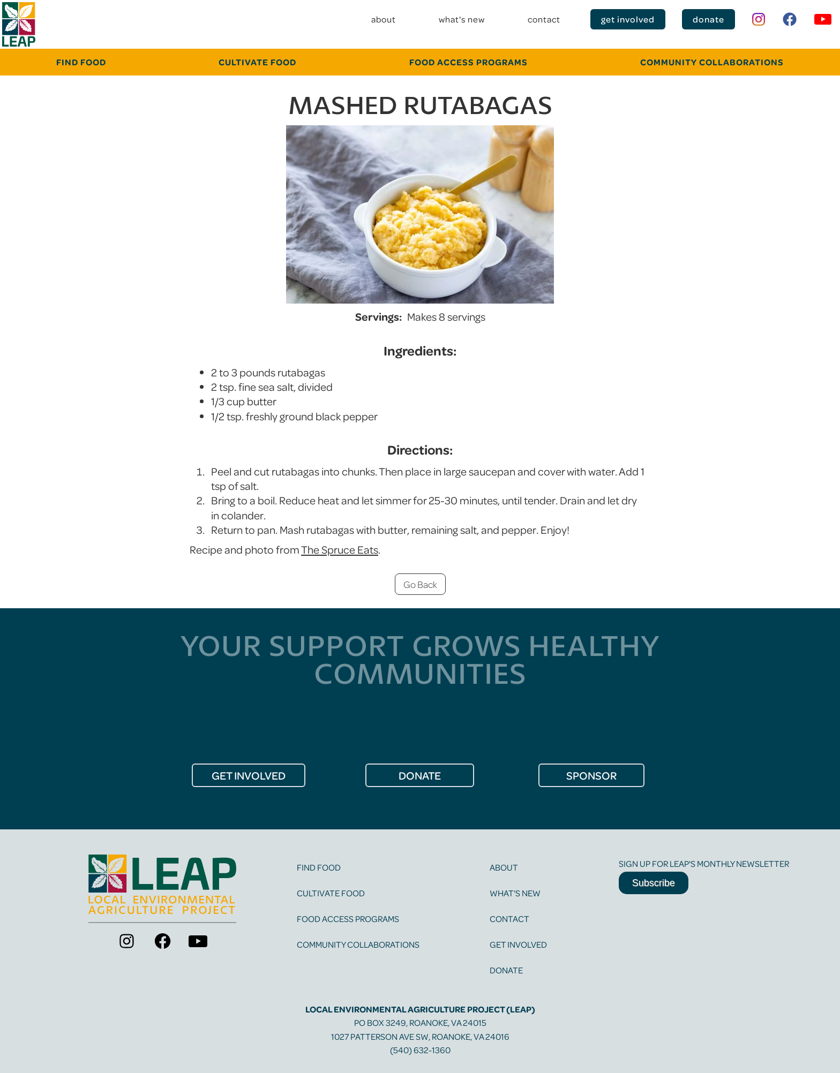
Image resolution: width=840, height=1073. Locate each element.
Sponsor (591, 775)
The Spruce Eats (339, 549)
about (383, 19)
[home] (19, 24)
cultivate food (257, 61)
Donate (506, 970)
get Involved (249, 775)
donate (708, 19)
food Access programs (468, 61)
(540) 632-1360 (420, 1049)
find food (319, 867)
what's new (462, 19)
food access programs (348, 918)
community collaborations (712, 61)
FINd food (81, 61)
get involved (628, 19)
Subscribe (653, 883)
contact (544, 19)
